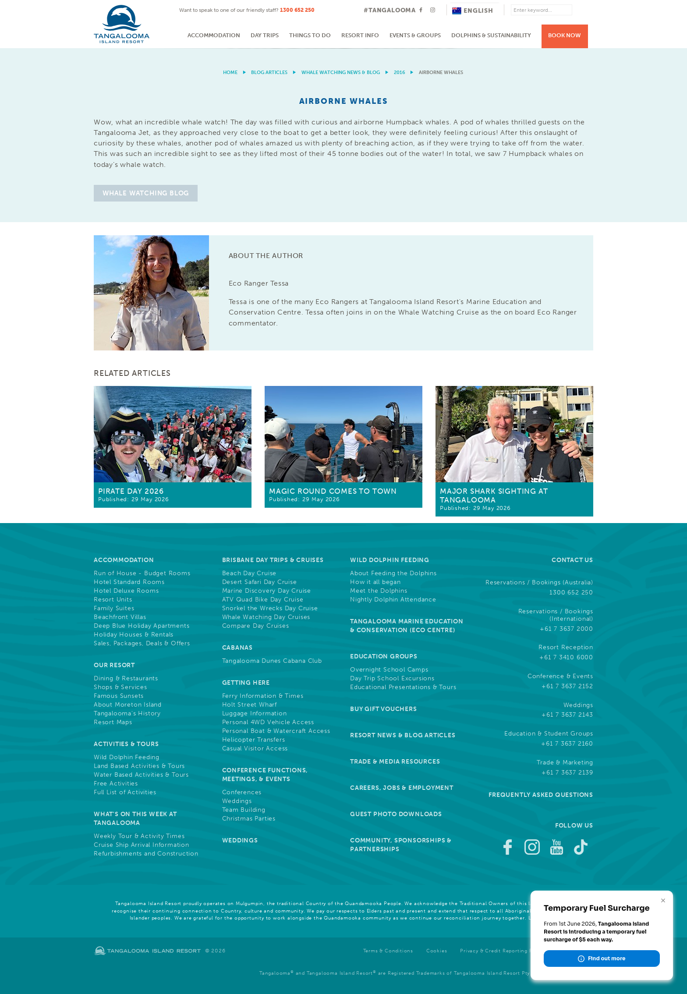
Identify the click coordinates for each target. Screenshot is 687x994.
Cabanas (237, 647)
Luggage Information (254, 713)
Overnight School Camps (389, 669)
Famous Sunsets (119, 696)
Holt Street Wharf (249, 704)
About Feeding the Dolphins (393, 573)
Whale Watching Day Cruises (266, 617)
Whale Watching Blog (146, 193)
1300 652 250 (297, 10)
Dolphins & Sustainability (491, 35)
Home (230, 72)
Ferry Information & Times (263, 696)
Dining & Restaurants (126, 678)
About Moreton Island (128, 704)
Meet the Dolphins (378, 590)
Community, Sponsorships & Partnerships (401, 845)
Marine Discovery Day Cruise (267, 590)
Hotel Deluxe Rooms (126, 590)
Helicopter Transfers (253, 739)
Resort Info (360, 35)
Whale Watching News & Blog (340, 72)
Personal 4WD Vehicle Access (268, 722)
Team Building (244, 810)
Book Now (564, 35)
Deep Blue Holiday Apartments (141, 626)
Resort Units (113, 599)
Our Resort (114, 665)
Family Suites (114, 608)
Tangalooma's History (127, 713)
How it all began (375, 582)
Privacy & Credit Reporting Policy (502, 951)
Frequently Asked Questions (541, 795)
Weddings (237, 801)
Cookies (436, 951)
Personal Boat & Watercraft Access (276, 731)
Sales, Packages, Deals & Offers (142, 643)
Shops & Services (120, 687)
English (472, 10)
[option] (343, 48)
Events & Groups (415, 35)
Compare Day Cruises (255, 626)
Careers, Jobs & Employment (401, 788)
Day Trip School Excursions (392, 678)
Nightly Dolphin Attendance (393, 599)
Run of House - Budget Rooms (142, 573)
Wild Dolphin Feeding (126, 757)
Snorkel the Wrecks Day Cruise (270, 608)
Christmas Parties (249, 818)
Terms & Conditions (388, 951)
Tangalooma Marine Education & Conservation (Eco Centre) (407, 626)
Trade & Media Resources (395, 761)
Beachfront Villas (120, 617)
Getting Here (246, 682)
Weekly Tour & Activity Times (139, 836)
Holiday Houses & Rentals (134, 634)
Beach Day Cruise (249, 573)
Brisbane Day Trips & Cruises (273, 560)
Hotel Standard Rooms (129, 582)
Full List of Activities (125, 792)
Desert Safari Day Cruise (259, 582)
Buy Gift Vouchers (383, 709)
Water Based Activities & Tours (141, 774)
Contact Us (572, 560)
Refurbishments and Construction (146, 853)
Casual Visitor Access (255, 748)
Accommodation (214, 35)
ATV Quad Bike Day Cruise (263, 599)
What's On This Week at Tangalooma (135, 818)
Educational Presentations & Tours (403, 687)
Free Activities (116, 783)
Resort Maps (113, 722)
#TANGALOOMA (390, 10)
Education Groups (384, 656)
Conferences (242, 792)
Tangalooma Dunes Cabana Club (272, 661)
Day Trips (265, 35)
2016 (399, 72)
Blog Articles (269, 72)
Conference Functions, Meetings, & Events (265, 775)
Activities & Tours (126, 744)
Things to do (310, 35)
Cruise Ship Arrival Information (141, 845)
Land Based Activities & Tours (139, 766)
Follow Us (574, 825)
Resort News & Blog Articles (403, 735)
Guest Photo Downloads (396, 814)
